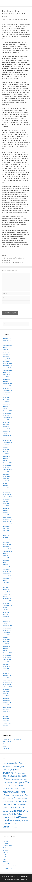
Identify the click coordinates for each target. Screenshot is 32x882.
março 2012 (6, 592)
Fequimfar (6, 744)
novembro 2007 (7, 709)
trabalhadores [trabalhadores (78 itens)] (12, 820)
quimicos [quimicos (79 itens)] (17, 807)
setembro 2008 (7, 687)
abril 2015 (6, 508)
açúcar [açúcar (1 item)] (19, 773)
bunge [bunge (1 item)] (23, 773)
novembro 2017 (7, 438)
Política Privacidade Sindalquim (12, 866)
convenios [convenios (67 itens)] (10, 782)
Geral (5, 255)
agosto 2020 (6, 372)
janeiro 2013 (6, 569)
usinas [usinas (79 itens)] (8, 826)
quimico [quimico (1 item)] (9, 808)
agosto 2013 (6, 553)
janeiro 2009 (6, 678)
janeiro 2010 (6, 650)
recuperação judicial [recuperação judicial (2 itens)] (8, 811)
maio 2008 (6, 696)
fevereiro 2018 (7, 431)
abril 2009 (6, 671)
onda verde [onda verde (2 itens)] (10, 801)
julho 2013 (6, 555)
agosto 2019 (6, 393)
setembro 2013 (7, 551)
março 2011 (6, 619)
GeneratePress (23, 879)
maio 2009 (6, 669)
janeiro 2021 (6, 361)
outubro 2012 (7, 576)
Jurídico (5, 857)
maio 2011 (6, 614)
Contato (5, 848)
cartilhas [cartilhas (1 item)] (9, 779)
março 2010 (6, 646)
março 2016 (6, 483)
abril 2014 (6, 535)
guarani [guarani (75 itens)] (22, 795)
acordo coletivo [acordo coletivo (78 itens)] (12, 763)
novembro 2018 (7, 413)
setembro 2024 (7, 345)
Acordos (5, 841)
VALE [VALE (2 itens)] (15, 827)
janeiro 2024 (6, 354)
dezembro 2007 (7, 707)
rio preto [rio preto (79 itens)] (19, 810)
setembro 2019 (7, 390)
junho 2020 (6, 374)
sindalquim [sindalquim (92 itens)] (15, 813)
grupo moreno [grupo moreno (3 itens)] (11, 795)
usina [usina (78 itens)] (12, 823)
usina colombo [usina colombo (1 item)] (20, 824)
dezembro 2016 (7, 463)
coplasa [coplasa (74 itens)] (23, 782)
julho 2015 (6, 501)
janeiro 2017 (6, 460)
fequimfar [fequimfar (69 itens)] (10, 791)
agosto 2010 (6, 635)
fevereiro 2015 (7, 512)
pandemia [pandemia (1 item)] (15, 801)
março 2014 (6, 537)
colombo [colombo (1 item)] (17, 779)
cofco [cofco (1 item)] (13, 779)
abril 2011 (6, 616)
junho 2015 (6, 503)
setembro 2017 (7, 442)
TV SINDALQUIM (8, 868)
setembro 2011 (7, 605)
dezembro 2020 (7, 363)
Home (4, 855)
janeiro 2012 (6, 596)
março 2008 (6, 700)
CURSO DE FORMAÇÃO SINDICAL (14, 263)
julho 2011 (6, 610)
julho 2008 (6, 691)
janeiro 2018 (6, 433)
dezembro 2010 (7, 626)
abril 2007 (6, 718)
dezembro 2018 (7, 411)
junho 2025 (6, 343)
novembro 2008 (7, 682)
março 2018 (6, 429)
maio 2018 (6, 424)
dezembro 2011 (7, 598)
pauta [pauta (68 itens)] (12, 804)
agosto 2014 (6, 526)
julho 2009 (6, 664)
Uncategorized (7, 748)
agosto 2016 (6, 472)
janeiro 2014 (6, 542)
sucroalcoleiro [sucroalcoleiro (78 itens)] (12, 817)
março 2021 (6, 359)
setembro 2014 (7, 524)
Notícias (5, 861)
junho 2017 (6, 449)
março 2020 (6, 379)
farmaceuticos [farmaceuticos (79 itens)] (16, 788)
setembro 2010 (7, 632)
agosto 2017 (6, 445)
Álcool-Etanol (7, 741)
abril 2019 (6, 402)
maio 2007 (6, 716)
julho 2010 (6, 637)
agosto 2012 (6, 580)
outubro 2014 (7, 521)
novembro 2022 (7, 356)
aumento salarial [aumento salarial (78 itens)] (13, 766)
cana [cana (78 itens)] (7, 775)
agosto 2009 (6, 662)
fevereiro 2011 (7, 621)
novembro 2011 (7, 601)
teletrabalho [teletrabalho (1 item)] (24, 817)
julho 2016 (6, 474)
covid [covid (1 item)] (11, 785)
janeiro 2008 (6, 705)
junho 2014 (6, 531)
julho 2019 (6, 395)
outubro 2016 (7, 467)
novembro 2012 (7, 574)
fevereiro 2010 (7, 648)
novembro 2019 (7, 386)
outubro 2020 (7, 368)
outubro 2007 (7, 712)
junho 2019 (6, 397)
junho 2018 (6, 422)
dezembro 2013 (7, 544)
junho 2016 (6, 476)
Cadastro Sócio (7, 845)
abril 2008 (6, 698)
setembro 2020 (7, 370)
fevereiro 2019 (7, 406)
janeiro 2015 (6, 515)
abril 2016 (6, 481)
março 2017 (6, 456)
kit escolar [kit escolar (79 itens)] (10, 798)
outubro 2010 (7, 630)
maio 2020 (6, 377)
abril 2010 (6, 644)
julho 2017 (6, 447)
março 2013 (6, 565)
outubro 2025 (7, 340)
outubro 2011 (7, 603)
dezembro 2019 (7, 384)
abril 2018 (6, 426)
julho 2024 (6, 350)
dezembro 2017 (7, 436)
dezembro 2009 (7, 653)
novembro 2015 (7, 492)
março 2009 (6, 673)
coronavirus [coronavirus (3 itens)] (6, 785)
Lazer (4, 859)
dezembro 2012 (7, 571)
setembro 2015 (7, 497)
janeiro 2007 (6, 725)
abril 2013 (6, 562)
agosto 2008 (6, 689)
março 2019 (6, 404)
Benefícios (6, 843)
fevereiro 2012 (7, 594)
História (5, 852)
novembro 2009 (7, 655)
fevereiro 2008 (7, 702)
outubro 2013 (7, 549)
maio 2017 (6, 451)
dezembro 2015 (7, 490)
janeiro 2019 (6, 408)
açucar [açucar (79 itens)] (8, 769)
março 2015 (6, 510)
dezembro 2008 (7, 680)
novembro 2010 (7, 628)
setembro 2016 (7, 469)
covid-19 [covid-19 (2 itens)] (16, 785)
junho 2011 (6, 612)
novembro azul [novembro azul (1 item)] (21, 798)
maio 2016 (6, 479)
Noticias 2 (6, 864)
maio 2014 (6, 533)
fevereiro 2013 (7, 567)
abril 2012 (6, 589)
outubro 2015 (7, 494)
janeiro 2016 (6, 488)
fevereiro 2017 (7, 458)
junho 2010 (6, 639)
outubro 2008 (7, 684)
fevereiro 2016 (7, 485)
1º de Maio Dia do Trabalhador (12, 739)
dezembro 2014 (7, 517)
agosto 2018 (6, 420)
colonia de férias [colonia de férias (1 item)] (23, 779)
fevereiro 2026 (7, 338)
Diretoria (5, 850)
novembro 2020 (7, 365)
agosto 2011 (6, 607)
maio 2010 (6, 641)
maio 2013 (6, 560)
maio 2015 (6, 506)
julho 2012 (6, 583)
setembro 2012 (7, 578)
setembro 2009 (7, 660)
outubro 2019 (7, 388)
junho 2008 (6, 693)
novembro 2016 (7, 465)
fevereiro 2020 (7, 381)
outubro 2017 (7, 440)
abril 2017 (6, 454)
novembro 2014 (7, 519)
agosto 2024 (6, 347)
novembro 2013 (7, 546)
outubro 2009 (7, 657)
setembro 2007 (7, 714)
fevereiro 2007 (7, 723)
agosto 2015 (6, 499)
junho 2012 (6, 585)
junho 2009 (6, 666)
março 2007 (6, 721)
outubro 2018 (7, 415)
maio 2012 (6, 587)
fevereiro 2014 (7, 540)
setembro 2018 (7, 417)
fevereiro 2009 (7, 675)
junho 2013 (6, 558)
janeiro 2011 (6, 623)
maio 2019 (6, 399)
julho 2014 (6, 528)
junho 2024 (6, 352)
